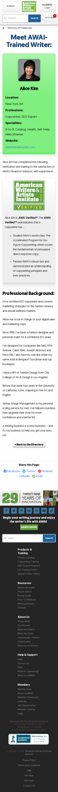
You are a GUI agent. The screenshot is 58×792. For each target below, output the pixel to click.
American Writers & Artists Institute (38, 753)
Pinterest (47, 471)
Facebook (13, 471)
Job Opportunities (27, 705)
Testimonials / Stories (28, 637)
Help (20, 659)
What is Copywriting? (28, 671)
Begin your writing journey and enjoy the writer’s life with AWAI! (29, 522)
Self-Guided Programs (29, 565)
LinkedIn (24, 476)
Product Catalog (26, 557)
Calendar (22, 701)
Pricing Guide (24, 595)
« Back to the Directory (29, 444)
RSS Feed (29, 780)
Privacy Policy (29, 760)
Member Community (28, 697)
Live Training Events (27, 569)
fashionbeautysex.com (20, 147)
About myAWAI (25, 693)
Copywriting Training (28, 561)
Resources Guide (26, 587)
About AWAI (24, 621)
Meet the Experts (26, 629)
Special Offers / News (29, 573)
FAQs (20, 667)
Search (34, 18)
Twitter (31, 471)
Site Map (29, 775)
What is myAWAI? (26, 675)
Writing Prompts (26, 603)
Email (39, 476)
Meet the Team (25, 633)
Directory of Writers (28, 645)
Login (20, 713)
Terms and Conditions (29, 765)
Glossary (22, 607)
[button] (11, 6)
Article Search (25, 591)
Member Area (24, 689)
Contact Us (23, 663)
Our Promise (24, 625)
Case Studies (24, 641)
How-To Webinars (27, 599)
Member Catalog (26, 709)
